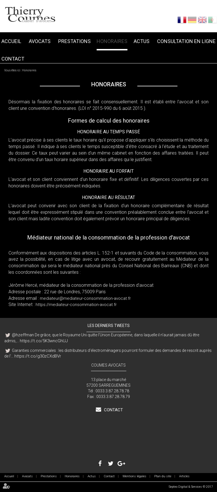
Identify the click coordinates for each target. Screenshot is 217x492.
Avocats (40, 41)
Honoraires (112, 41)
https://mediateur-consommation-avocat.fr (76, 304)
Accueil (11, 41)
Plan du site (162, 476)
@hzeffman (23, 334)
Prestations (74, 41)
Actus (141, 41)
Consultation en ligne (186, 41)
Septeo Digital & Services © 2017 (191, 487)
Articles (184, 476)
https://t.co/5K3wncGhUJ (44, 340)
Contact (12, 59)
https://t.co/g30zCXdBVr (37, 356)
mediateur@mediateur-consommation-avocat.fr (85, 298)
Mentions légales (134, 476)
